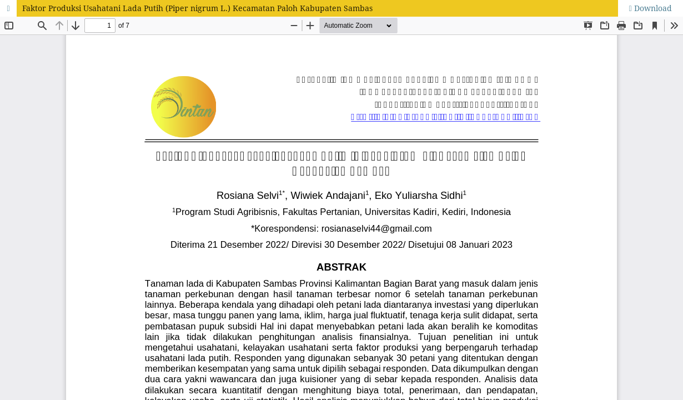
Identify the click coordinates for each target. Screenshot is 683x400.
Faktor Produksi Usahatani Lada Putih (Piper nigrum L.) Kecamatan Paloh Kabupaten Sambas (197, 8)
